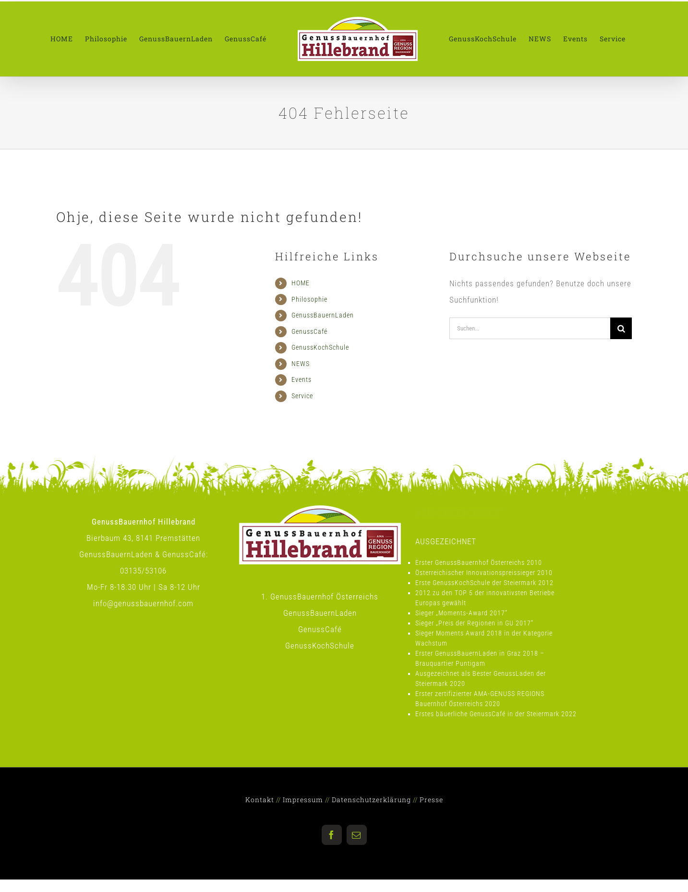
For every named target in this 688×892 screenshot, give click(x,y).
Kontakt (259, 799)
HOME (300, 283)
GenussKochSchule (320, 347)
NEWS (300, 363)
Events (301, 379)
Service (302, 396)
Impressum (303, 799)
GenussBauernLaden (322, 315)
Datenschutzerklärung (371, 799)
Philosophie (309, 299)
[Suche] (621, 328)
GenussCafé (309, 331)
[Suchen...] (529, 328)
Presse (431, 799)
